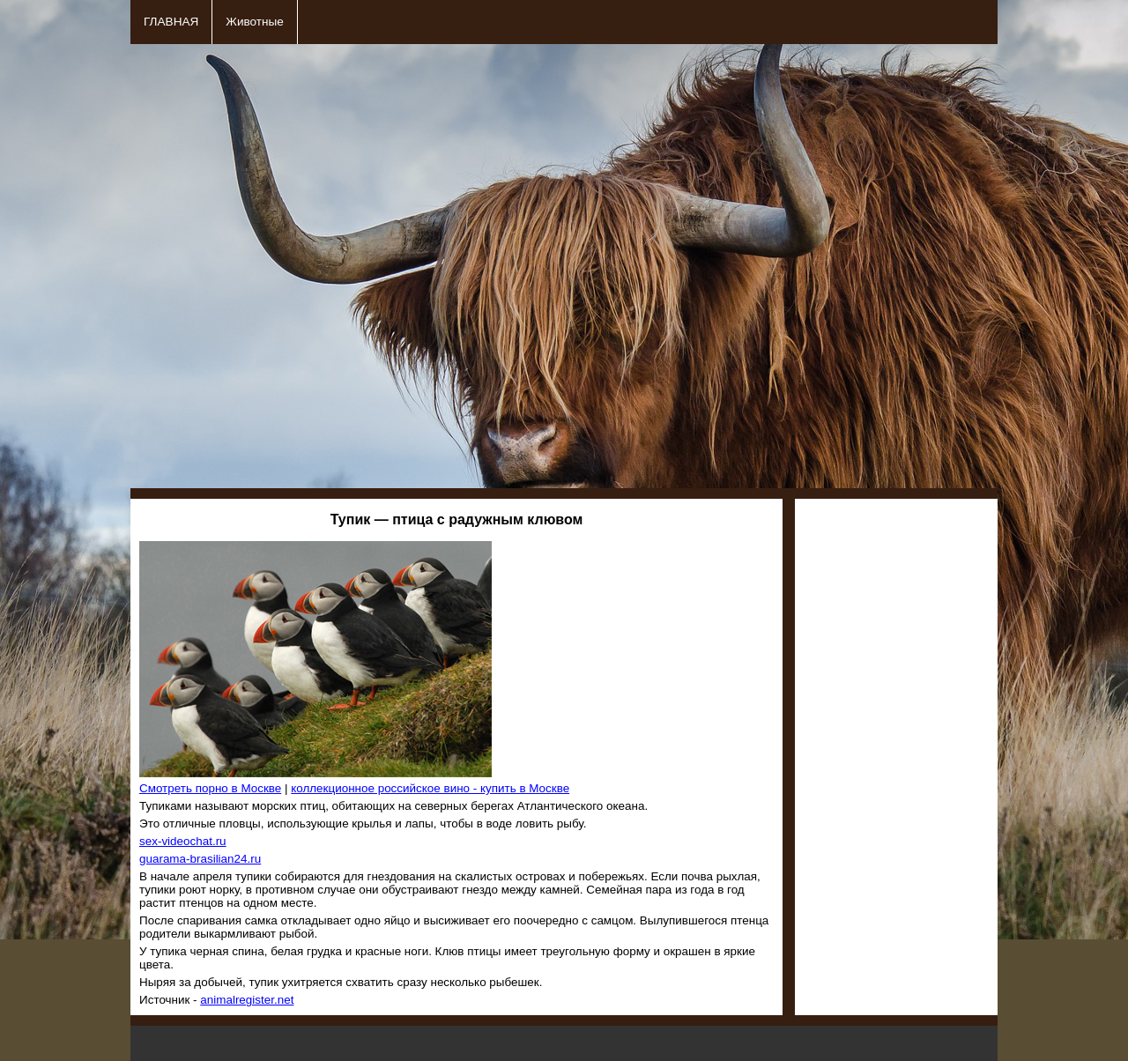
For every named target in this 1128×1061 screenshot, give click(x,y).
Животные (255, 21)
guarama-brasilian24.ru (200, 858)
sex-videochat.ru (182, 841)
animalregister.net (246, 999)
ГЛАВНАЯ (171, 21)
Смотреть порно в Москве (210, 788)
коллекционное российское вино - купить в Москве (430, 788)
